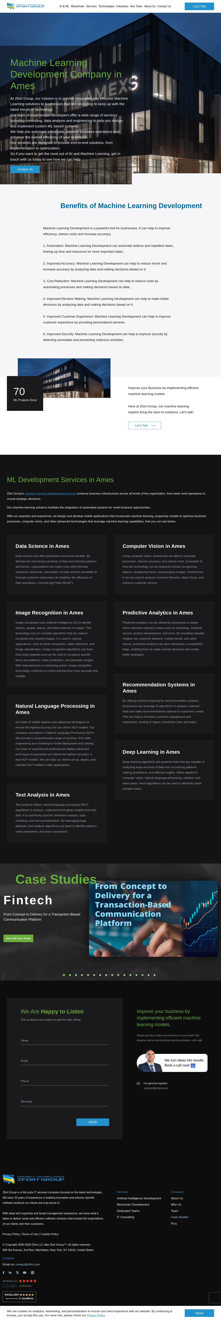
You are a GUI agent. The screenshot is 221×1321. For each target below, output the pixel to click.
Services (122, 1192)
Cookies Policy (50, 1234)
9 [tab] (112, 975)
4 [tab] (82, 975)
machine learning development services (50, 493)
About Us (177, 1198)
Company (177, 1192)
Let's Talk (199, 6)
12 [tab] (130, 975)
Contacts (8, 1258)
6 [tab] (94, 975)
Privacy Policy (96, 1315)
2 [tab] (70, 975)
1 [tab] (64, 975)
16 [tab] (154, 975)
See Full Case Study (18, 938)
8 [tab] (106, 975)
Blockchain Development (133, 1204)
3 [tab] (76, 975)
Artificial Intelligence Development (139, 1198)
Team (174, 1211)
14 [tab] (142, 975)
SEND (92, 1122)
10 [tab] (118, 975)
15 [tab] (148, 975)
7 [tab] (100, 975)
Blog (174, 1223)
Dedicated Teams (128, 1211)
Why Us (176, 1204)
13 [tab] (136, 975)
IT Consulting (125, 1217)
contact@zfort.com (156, 1088)
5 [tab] (88, 975)
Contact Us (164, 6)
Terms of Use (30, 1234)
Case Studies (179, 1217)
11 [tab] (124, 975)
